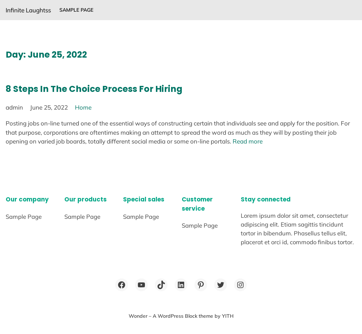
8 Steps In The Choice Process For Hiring (94, 89)
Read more (248, 141)
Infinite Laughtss (28, 10)
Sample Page (76, 10)
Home (83, 107)
